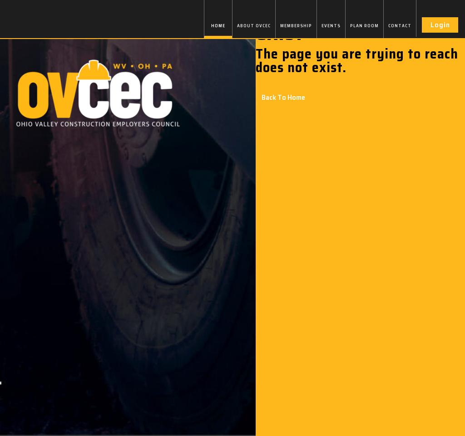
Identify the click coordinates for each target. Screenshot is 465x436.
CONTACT (399, 25)
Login (440, 24)
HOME (218, 25)
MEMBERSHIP (296, 25)
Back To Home (283, 97)
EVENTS (331, 25)
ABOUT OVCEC (254, 25)
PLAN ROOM (364, 25)
